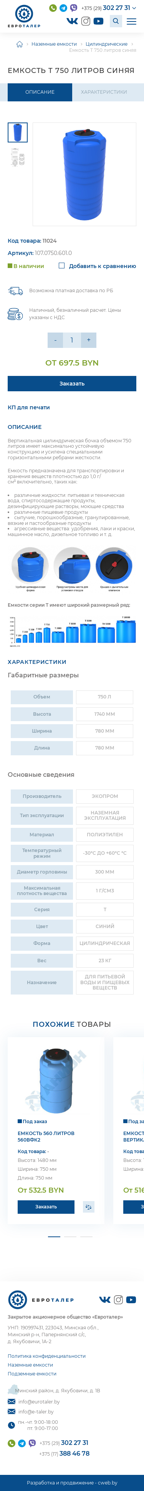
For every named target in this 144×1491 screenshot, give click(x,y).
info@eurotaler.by (34, 1402)
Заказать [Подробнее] (72, 383)
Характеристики (104, 92)
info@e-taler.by (31, 1412)
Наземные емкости (54, 44)
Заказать (46, 1207)
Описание (40, 92)
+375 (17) (64, 1453)
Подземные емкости (32, 1374)
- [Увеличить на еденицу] (55, 340)
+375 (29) (105, 8)
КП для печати (29, 407)
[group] (84, 174)
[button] (54, 1236)
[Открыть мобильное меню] (131, 21)
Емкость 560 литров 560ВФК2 (46, 1136)
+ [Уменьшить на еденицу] (89, 340)
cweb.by (108, 1483)
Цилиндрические (106, 44)
